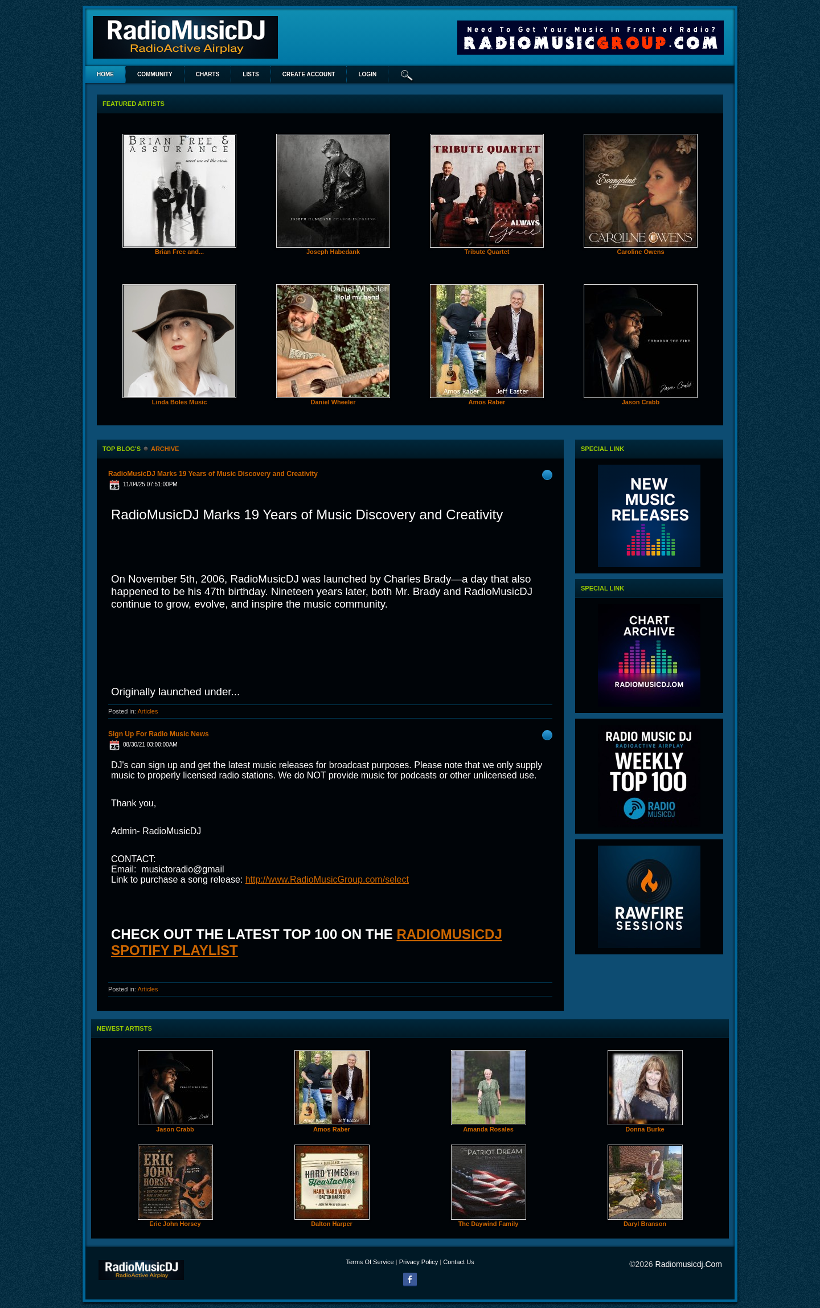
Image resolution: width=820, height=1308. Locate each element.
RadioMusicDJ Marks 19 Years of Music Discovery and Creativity (213, 474)
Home (105, 74)
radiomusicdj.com (688, 1264)
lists (251, 74)
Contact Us (458, 1261)
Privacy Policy (418, 1261)
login (367, 74)
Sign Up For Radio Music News (158, 734)
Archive (165, 448)
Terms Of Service (369, 1261)
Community (155, 74)
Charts (208, 74)
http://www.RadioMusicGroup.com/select (327, 879)
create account (308, 74)
